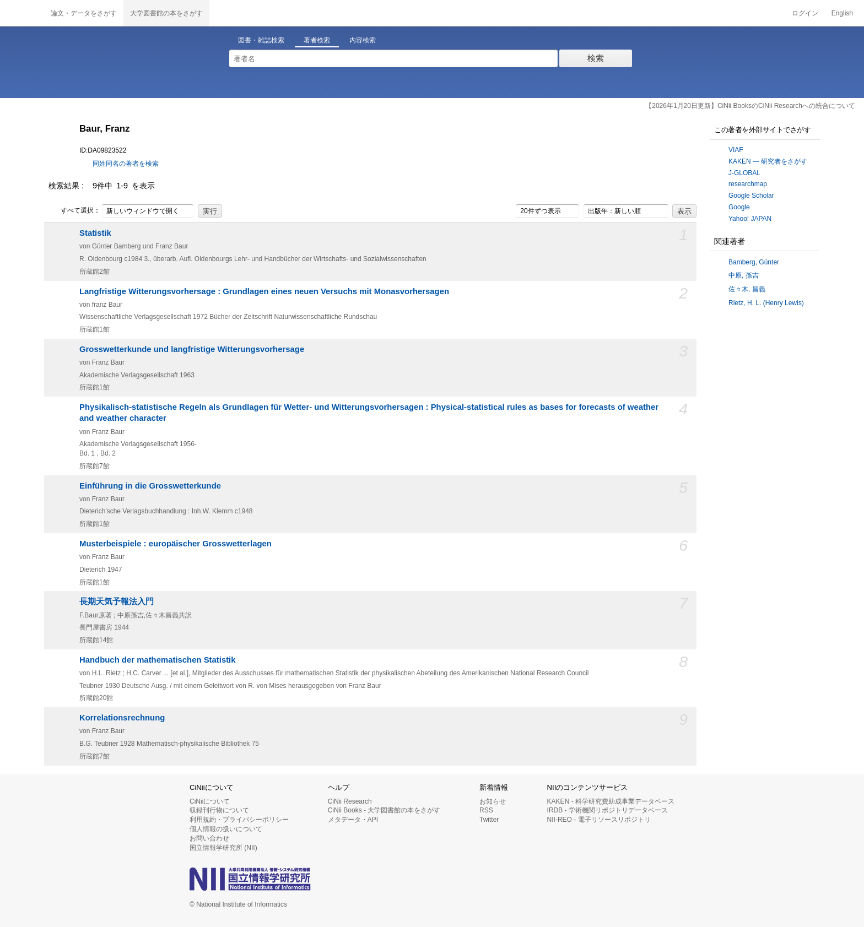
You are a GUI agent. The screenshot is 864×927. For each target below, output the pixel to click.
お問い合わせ (209, 838)
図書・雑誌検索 (261, 40)
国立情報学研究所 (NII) (223, 848)
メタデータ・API (353, 819)
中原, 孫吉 (743, 275)
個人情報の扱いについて (226, 829)
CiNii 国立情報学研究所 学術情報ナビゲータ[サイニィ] (22, 13)
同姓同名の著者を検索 (126, 163)
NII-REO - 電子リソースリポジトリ (599, 819)
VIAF (735, 150)
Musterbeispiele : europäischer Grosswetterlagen (175, 543)
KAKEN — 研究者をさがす (767, 161)
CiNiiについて (210, 801)
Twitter (489, 819)
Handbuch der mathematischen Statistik (157, 659)
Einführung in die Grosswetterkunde (150, 485)
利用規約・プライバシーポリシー (239, 819)
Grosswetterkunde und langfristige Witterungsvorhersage (191, 349)
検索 (595, 58)
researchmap (747, 184)
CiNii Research (350, 801)
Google (739, 207)
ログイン (805, 13)
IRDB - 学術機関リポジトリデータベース (607, 810)
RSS (486, 810)
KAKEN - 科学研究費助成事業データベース (610, 801)
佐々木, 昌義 (746, 289)
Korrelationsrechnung (122, 717)
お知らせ (492, 801)
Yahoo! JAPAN (749, 219)
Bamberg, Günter (753, 262)
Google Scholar (751, 195)
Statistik (95, 233)
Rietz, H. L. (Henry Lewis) (766, 303)
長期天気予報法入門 (116, 601)
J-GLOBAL (744, 173)
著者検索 (317, 40)
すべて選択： (74, 211)
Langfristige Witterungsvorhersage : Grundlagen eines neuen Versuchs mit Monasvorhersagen (264, 291)
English (842, 13)
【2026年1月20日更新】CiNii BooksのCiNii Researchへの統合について (750, 106)
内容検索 (362, 40)
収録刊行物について (219, 810)
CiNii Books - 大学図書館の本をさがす (384, 810)
